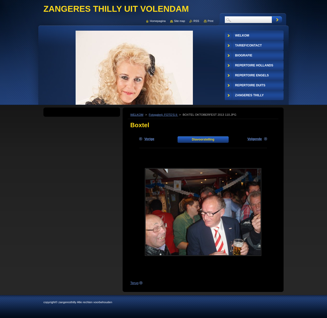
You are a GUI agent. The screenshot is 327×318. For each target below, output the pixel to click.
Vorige (149, 139)
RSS (196, 20)
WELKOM (136, 114)
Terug (134, 283)
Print (210, 20)
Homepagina (158, 20)
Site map (179, 20)
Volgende (254, 139)
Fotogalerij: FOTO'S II (163, 114)
